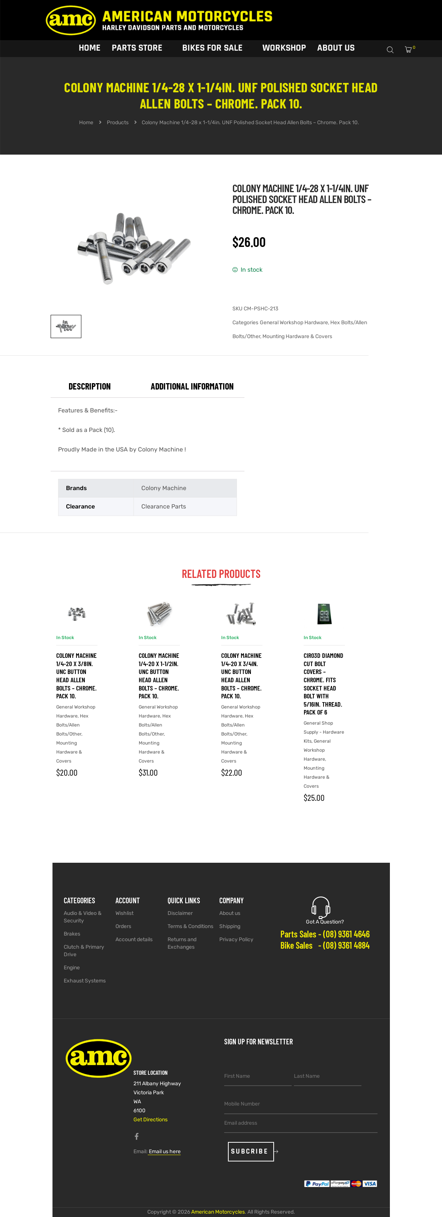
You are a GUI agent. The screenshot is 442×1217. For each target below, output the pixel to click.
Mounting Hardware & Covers (297, 336)
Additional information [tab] (192, 386)
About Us (336, 48)
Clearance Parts (163, 506)
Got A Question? (325, 922)
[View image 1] (66, 326)
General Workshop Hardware (294, 322)
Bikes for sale (215, 48)
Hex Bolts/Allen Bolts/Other (72, 725)
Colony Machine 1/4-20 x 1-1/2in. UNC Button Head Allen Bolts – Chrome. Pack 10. (159, 675)
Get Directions (150, 1119)
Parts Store (140, 48)
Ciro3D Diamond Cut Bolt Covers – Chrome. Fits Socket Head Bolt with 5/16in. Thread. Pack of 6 (323, 683)
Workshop (284, 48)
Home (89, 48)
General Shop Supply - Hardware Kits (324, 732)
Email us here (164, 1151)
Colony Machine (163, 488)
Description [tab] (90, 386)
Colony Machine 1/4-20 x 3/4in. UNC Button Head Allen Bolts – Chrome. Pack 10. (241, 675)
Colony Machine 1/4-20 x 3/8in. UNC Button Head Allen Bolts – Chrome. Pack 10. (76, 675)
